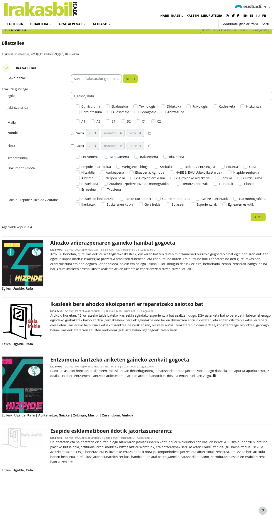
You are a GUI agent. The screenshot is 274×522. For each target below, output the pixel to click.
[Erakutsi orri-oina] (263, 511)
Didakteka (63, 279)
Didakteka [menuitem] (39, 24)
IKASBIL (177, 15)
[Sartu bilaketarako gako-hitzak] (222, 36)
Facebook (216, 48)
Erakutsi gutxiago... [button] (28, 108)
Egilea (23, 114)
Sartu (266, 24)
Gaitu (83, 153)
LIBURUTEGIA (211, 15)
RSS (233, 48)
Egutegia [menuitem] (15, 24)
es (252, 15)
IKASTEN (192, 15)
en (245, 15)
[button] (200, 23)
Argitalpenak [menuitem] (70, 24)
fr (264, 15)
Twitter (197, 48)
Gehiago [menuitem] (100, 24)
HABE (164, 15)
